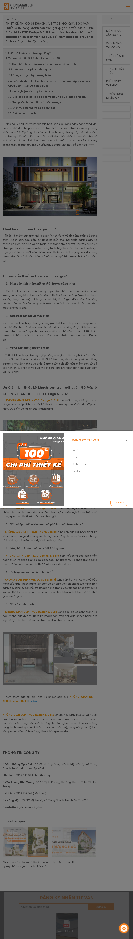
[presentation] (98, 487)
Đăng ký (119, 502)
